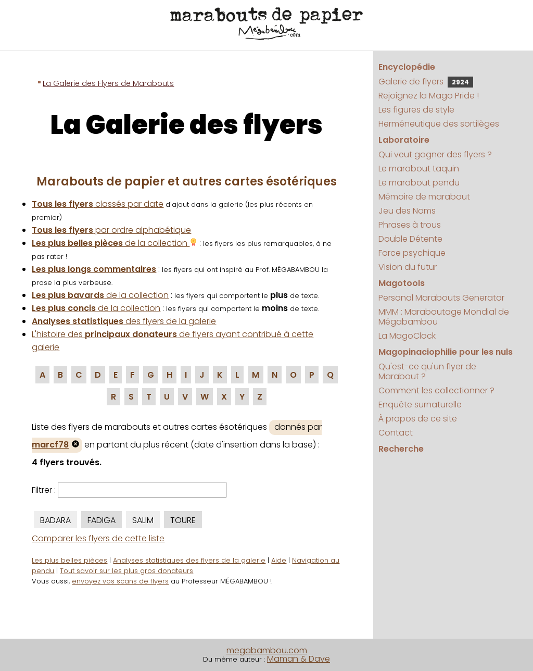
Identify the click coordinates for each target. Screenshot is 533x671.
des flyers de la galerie (124, 321)
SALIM (143, 520)
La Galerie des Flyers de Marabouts (108, 83)
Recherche (401, 449)
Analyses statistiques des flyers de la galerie (189, 560)
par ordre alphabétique (111, 230)
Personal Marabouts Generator (441, 298)
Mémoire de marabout (424, 197)
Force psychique (412, 253)
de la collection (114, 243)
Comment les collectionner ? (436, 390)
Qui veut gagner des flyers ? (435, 154)
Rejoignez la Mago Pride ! (428, 96)
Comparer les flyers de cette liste (98, 538)
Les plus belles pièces (69, 560)
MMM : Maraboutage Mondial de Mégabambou (443, 317)
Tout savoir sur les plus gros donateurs (126, 571)
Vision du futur (407, 267)
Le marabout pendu (419, 183)
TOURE (183, 520)
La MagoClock (407, 336)
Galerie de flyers (425, 82)
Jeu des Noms (407, 211)
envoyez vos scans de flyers (120, 581)
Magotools (401, 283)
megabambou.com (266, 650)
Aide (278, 560)
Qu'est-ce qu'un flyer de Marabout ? (427, 371)
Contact (395, 433)
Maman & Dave (298, 659)
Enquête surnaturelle (420, 405)
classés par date (97, 204)
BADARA (55, 520)
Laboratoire (403, 140)
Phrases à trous (409, 225)
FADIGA (101, 520)
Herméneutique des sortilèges (438, 124)
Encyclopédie (406, 67)
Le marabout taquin (418, 169)
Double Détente (410, 239)
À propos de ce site (417, 419)
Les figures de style (416, 110)
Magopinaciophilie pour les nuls (445, 352)
